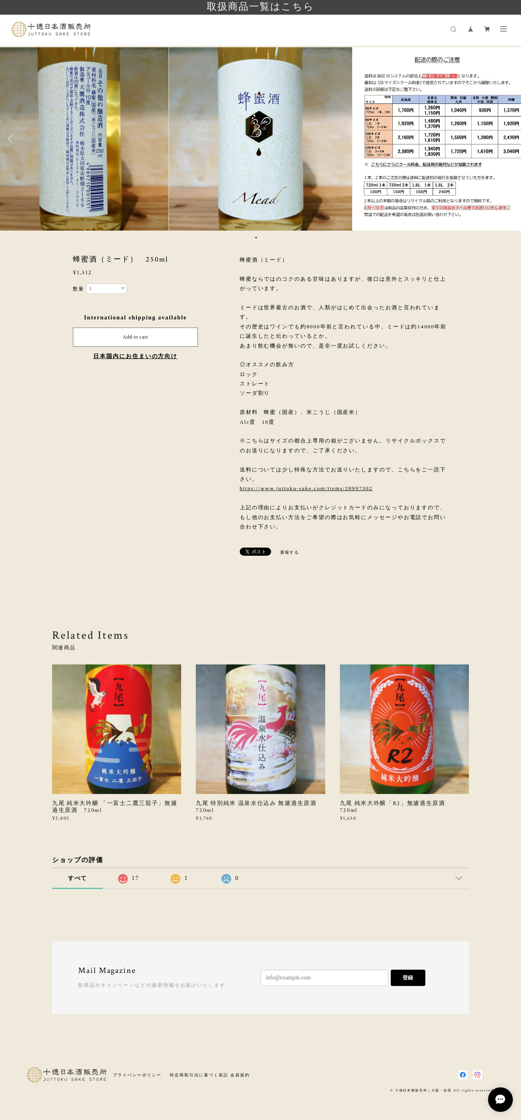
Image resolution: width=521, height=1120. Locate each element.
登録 (408, 978)
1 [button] (256, 237)
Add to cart (135, 337)
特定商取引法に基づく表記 (199, 1075)
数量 (78, 289)
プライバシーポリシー (137, 1075)
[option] (260, 139)
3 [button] (266, 237)
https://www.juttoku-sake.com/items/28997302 (306, 488)
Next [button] (509, 139)
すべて (78, 878)
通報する (290, 552)
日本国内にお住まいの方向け (135, 356)
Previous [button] (12, 139)
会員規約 (240, 1075)
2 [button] (261, 237)
